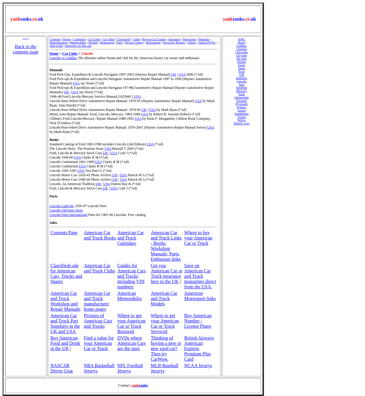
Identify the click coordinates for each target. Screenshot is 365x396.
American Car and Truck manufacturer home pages (97, 301)
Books (67, 39)
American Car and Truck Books (100, 235)
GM (241, 74)
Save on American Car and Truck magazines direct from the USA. (200, 276)
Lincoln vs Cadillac (63, 58)
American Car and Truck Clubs (99, 268)
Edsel (241, 68)
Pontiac (241, 107)
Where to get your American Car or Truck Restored (131, 323)
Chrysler (241, 55)
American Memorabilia (129, 296)
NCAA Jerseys (198, 365)
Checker (241, 49)
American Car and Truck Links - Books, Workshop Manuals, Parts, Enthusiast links (166, 246)
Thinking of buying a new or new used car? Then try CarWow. (166, 348)
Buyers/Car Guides (154, 39)
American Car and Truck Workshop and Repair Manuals (65, 301)
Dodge (241, 62)
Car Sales (109, 39)
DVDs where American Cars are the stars (131, 343)
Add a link (56, 45)
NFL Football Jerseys (130, 368)
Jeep (242, 84)
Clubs (136, 39)
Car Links (94, 39)
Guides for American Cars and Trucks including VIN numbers (131, 276)
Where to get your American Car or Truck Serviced (165, 323)
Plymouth (241, 104)
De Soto (242, 58)
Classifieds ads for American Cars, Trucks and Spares (66, 273)
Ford (242, 71)
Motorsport (107, 42)
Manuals (204, 39)
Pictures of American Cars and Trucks (98, 321)
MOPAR (241, 87)
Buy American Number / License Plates (198, 321)
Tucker (241, 117)
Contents (55, 39)
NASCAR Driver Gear (61, 368)
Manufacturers (58, 42)
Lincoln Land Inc (61, 206)
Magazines (189, 39)
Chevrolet (241, 52)
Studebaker (241, 113)
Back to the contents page (26, 51)
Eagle (241, 65)
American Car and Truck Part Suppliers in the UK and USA (65, 323)
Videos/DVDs (207, 42)
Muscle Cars (242, 123)
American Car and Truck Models (164, 298)
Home (54, 53)
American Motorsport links (200, 296)
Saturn (241, 110)
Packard (242, 100)
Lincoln (241, 81)
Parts (119, 42)
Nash (241, 94)
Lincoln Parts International (68, 215)
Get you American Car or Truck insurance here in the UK (167, 273)
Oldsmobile (241, 97)
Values (191, 42)
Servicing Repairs (174, 42)
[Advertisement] (133, 19)
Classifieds (124, 39)
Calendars (79, 39)
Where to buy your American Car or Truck (198, 238)
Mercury (241, 91)
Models (93, 42)
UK (173, 74)
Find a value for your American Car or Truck (99, 343)
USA (182, 74)
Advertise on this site (78, 45)
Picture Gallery (134, 42)
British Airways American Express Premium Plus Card (199, 348)
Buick (241, 42)
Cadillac (241, 45)
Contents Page (63, 232)
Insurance (174, 39)
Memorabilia (78, 42)
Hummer (241, 78)
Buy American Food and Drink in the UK (65, 343)
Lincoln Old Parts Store (66, 210)
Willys (241, 120)
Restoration (153, 42)
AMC (241, 39)
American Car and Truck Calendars (130, 238)
